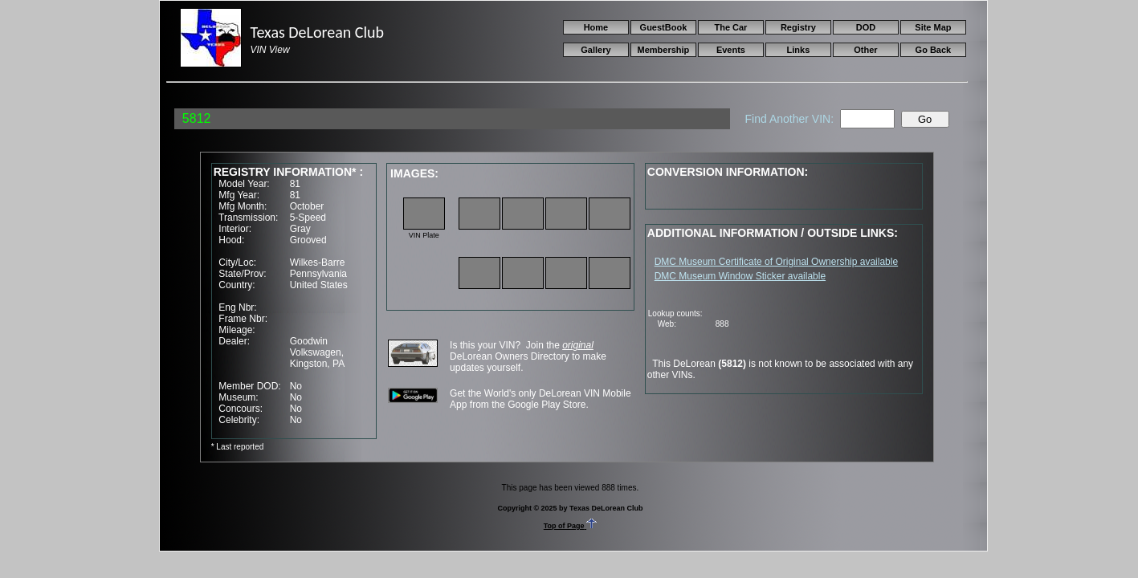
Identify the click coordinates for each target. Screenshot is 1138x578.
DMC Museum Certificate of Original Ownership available (776, 261)
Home (596, 27)
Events (730, 50)
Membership (664, 50)
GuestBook (663, 27)
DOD (865, 27)
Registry (798, 27)
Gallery (595, 50)
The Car (730, 27)
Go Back (934, 50)
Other (865, 50)
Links (798, 50)
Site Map (933, 27)
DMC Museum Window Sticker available (740, 276)
